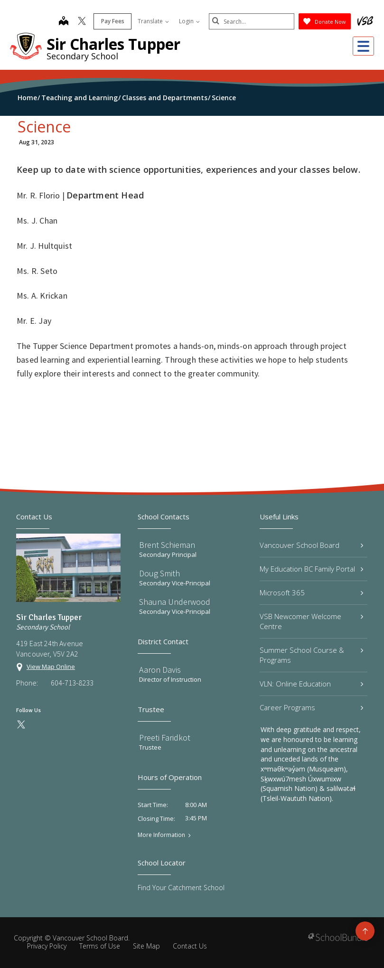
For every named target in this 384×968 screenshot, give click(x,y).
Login (189, 21)
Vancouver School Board (311, 545)
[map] (63, 21)
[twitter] (82, 21)
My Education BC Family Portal (311, 568)
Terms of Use (99, 945)
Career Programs (311, 707)
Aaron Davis (160, 669)
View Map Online (51, 666)
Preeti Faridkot (164, 737)
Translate (153, 21)
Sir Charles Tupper (113, 44)
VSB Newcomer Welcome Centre (311, 621)
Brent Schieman (167, 544)
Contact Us (190, 945)
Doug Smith (159, 573)
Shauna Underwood (174, 601)
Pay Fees (112, 21)
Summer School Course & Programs (311, 655)
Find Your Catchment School (181, 887)
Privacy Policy (46, 945)
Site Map (146, 945)
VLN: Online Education (311, 683)
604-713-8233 (72, 682)
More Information (161, 835)
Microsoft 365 (311, 592)
